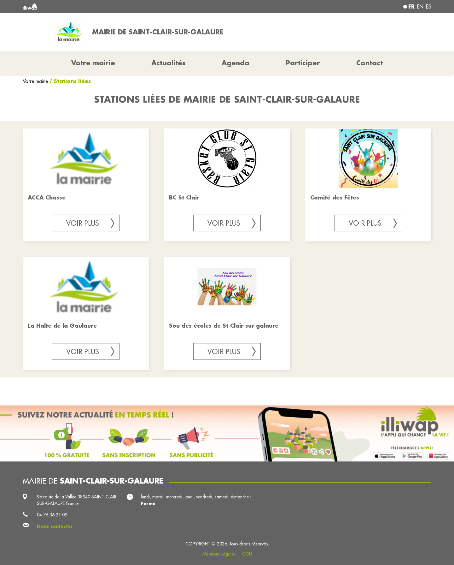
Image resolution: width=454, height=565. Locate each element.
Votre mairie (36, 81)
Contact (369, 62)
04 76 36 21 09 (52, 515)
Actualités (168, 62)
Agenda (235, 62)
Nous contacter (55, 526)
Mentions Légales (219, 554)
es (428, 6)
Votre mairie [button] (93, 62)
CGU (247, 554)
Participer (303, 62)
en (420, 6)
